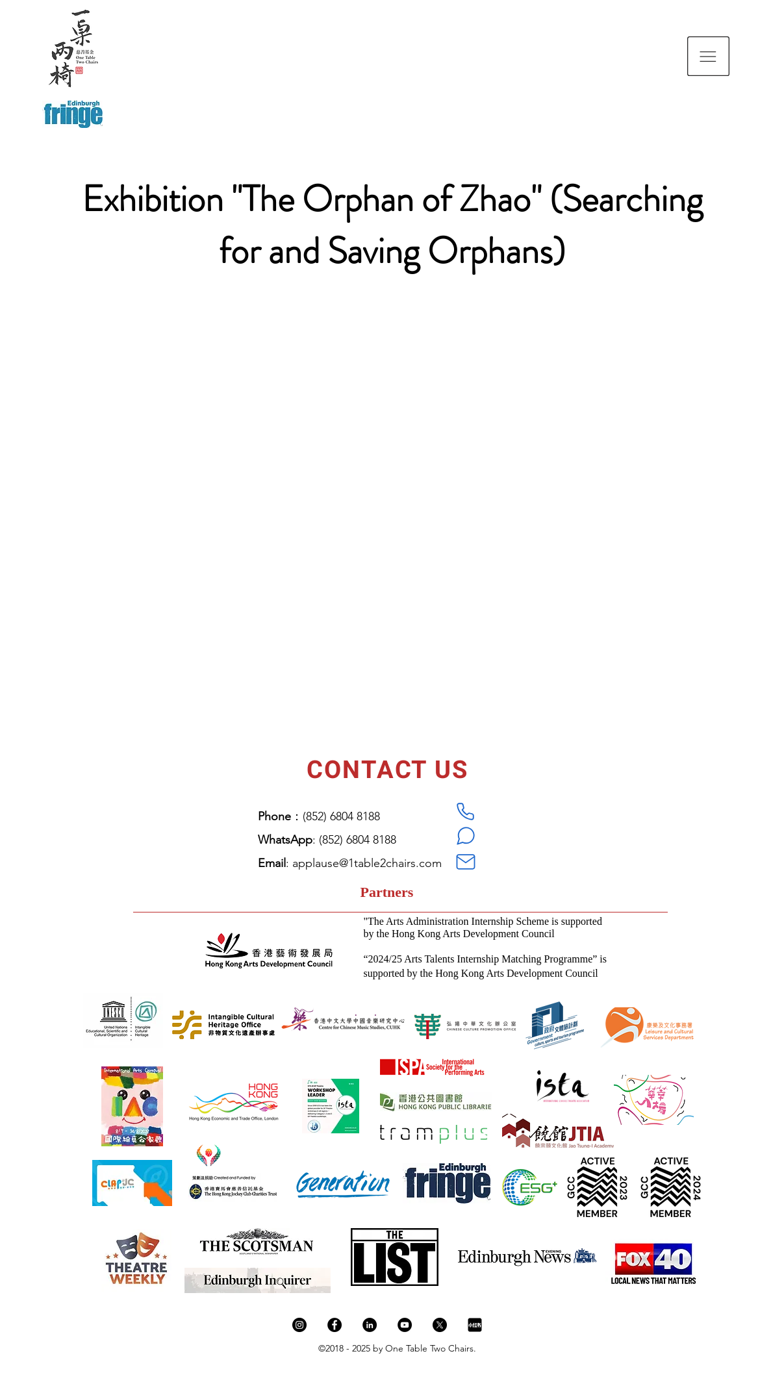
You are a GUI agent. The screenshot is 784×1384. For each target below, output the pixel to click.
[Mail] (466, 862)
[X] (440, 1325)
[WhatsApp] (466, 836)
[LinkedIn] (369, 1325)
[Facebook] (334, 1325)
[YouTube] (405, 1325)
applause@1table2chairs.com (367, 863)
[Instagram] (299, 1325)
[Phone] (466, 811)
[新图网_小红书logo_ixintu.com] (475, 1325)
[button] (708, 56)
